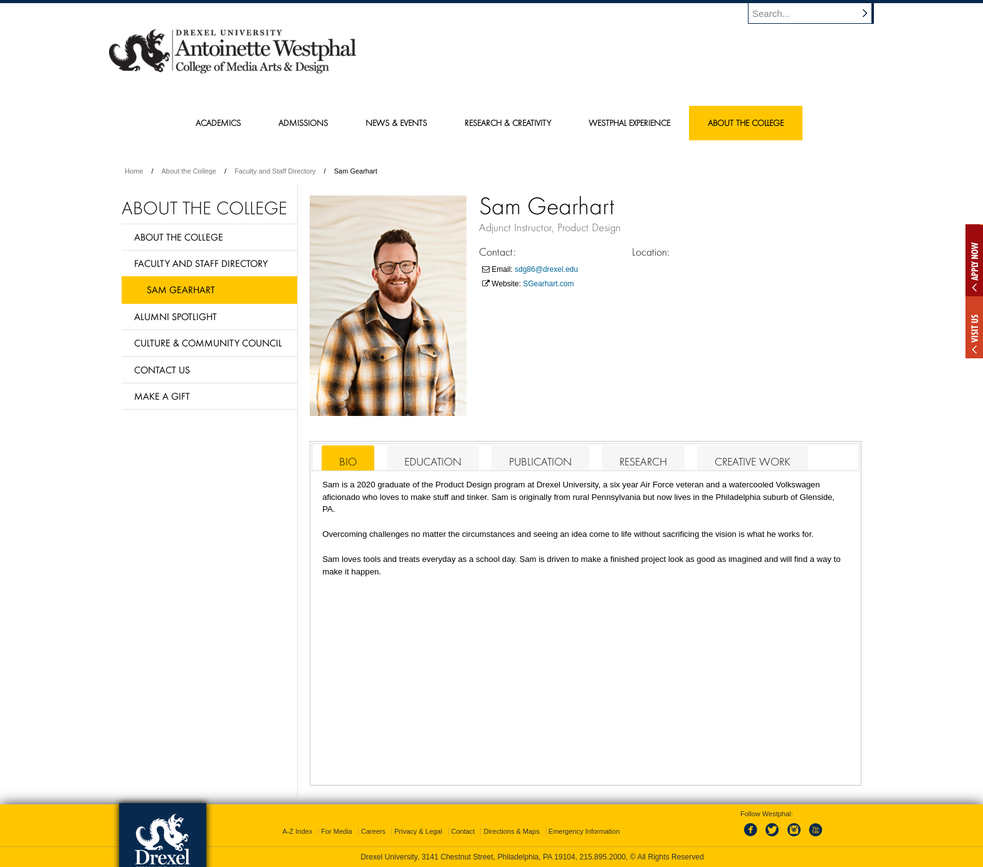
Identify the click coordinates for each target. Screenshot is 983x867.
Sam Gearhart (181, 289)
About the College (189, 171)
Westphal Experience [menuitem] (629, 122)
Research (643, 462)
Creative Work (753, 462)
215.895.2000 (602, 857)
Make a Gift (162, 396)
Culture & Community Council (208, 342)
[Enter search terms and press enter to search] (816, 13)
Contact (463, 831)
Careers (373, 831)
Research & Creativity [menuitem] (508, 122)
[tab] (348, 457)
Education (432, 462)
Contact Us (162, 369)
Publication (540, 462)
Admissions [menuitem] (303, 122)
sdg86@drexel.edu (546, 269)
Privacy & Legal (418, 831)
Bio (348, 462)
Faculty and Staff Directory (274, 171)
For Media (336, 831)
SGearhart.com (548, 283)
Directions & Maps (511, 831)
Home (134, 171)
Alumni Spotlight (175, 316)
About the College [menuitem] (746, 122)
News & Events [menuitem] (396, 122)
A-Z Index (297, 831)
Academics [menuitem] (218, 122)
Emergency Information (584, 831)
